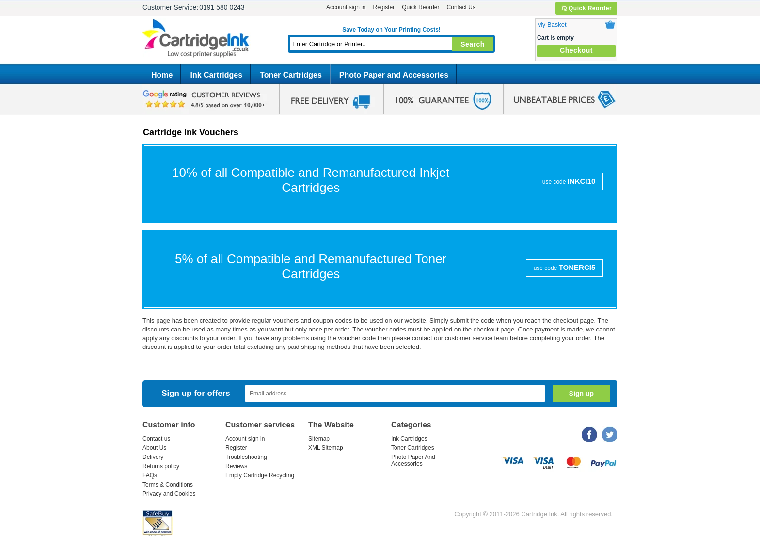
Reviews (236, 466)
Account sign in (345, 7)
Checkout (576, 50)
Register (384, 7)
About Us (154, 447)
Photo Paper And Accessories (413, 460)
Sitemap (319, 438)
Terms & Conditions (167, 484)
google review (205, 99)
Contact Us (461, 7)
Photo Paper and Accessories (393, 75)
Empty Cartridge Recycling (259, 475)
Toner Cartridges (291, 75)
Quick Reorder (586, 8)
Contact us (156, 438)
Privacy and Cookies (168, 493)
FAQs (149, 475)
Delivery (152, 457)
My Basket (552, 24)
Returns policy (160, 466)
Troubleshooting (246, 457)
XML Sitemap (325, 447)
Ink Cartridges (216, 75)
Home (162, 75)
